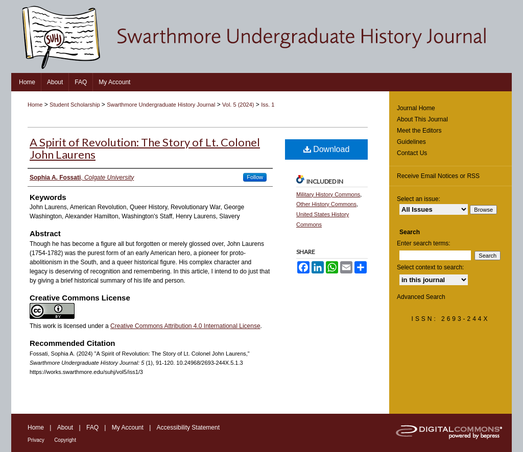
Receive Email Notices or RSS (438, 176)
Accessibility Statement (188, 427)
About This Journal (422, 119)
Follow (255, 177)
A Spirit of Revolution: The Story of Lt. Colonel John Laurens (145, 148)
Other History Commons (326, 204)
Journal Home (416, 108)
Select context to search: (430, 267)
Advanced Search (421, 296)
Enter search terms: (423, 243)
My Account (128, 427)
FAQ (92, 427)
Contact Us (412, 153)
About (65, 427)
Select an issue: (418, 199)
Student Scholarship (75, 105)
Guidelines (411, 141)
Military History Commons (328, 194)
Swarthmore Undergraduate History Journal (161, 105)
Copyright (65, 440)
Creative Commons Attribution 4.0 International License (185, 326)
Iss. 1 (267, 105)
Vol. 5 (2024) (238, 105)
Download (326, 149)
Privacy (36, 440)
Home (35, 105)
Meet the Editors (419, 130)
